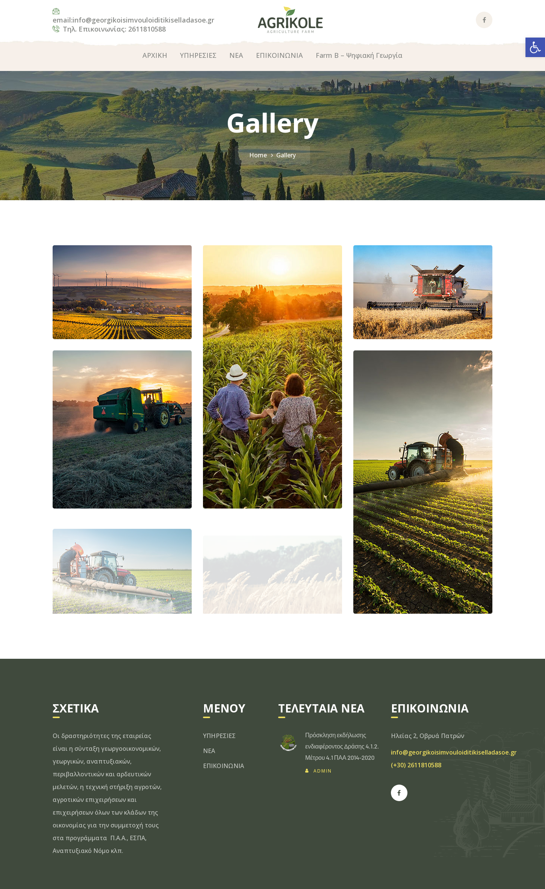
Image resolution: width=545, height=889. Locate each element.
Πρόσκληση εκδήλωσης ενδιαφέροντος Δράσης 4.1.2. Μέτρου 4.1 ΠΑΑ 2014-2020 (342, 746)
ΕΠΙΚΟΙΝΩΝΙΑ (223, 766)
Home (258, 155)
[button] (535, 47)
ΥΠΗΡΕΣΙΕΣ (219, 736)
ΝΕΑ (209, 751)
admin (322, 771)
